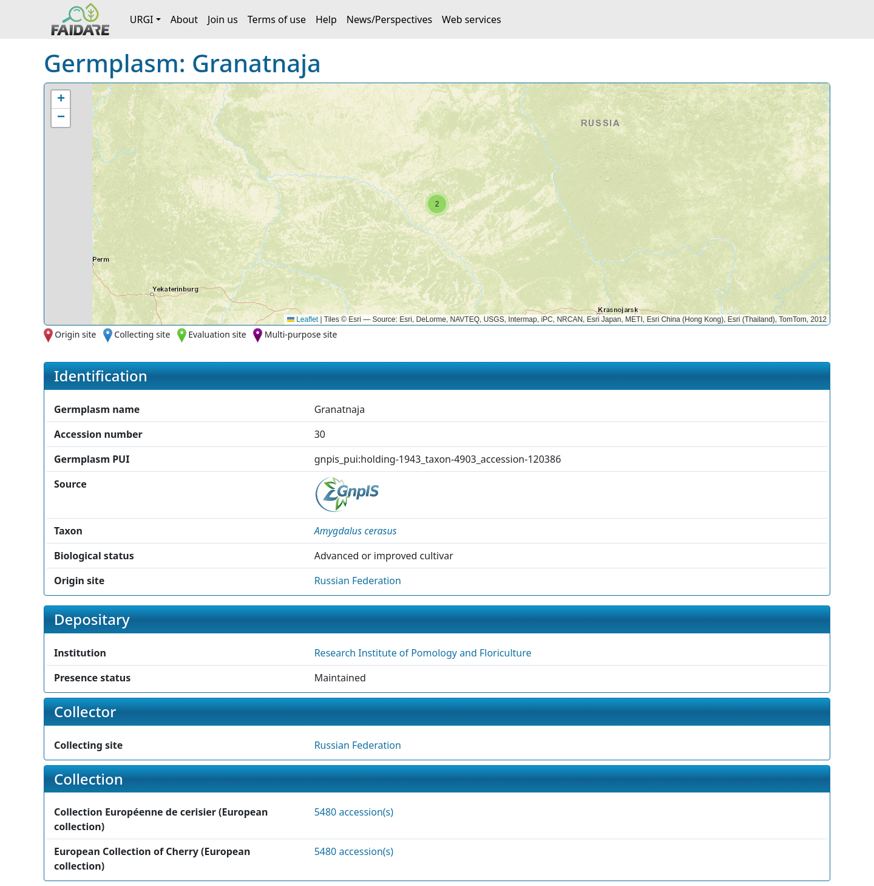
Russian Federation (357, 580)
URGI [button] (142, 19)
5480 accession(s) (353, 812)
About (184, 19)
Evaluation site (217, 334)
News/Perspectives (389, 19)
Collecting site (142, 334)
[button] (437, 204)
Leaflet (302, 319)
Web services (471, 19)
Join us (223, 19)
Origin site (75, 334)
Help (326, 19)
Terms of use (277, 19)
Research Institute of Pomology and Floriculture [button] (423, 652)
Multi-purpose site (301, 334)
